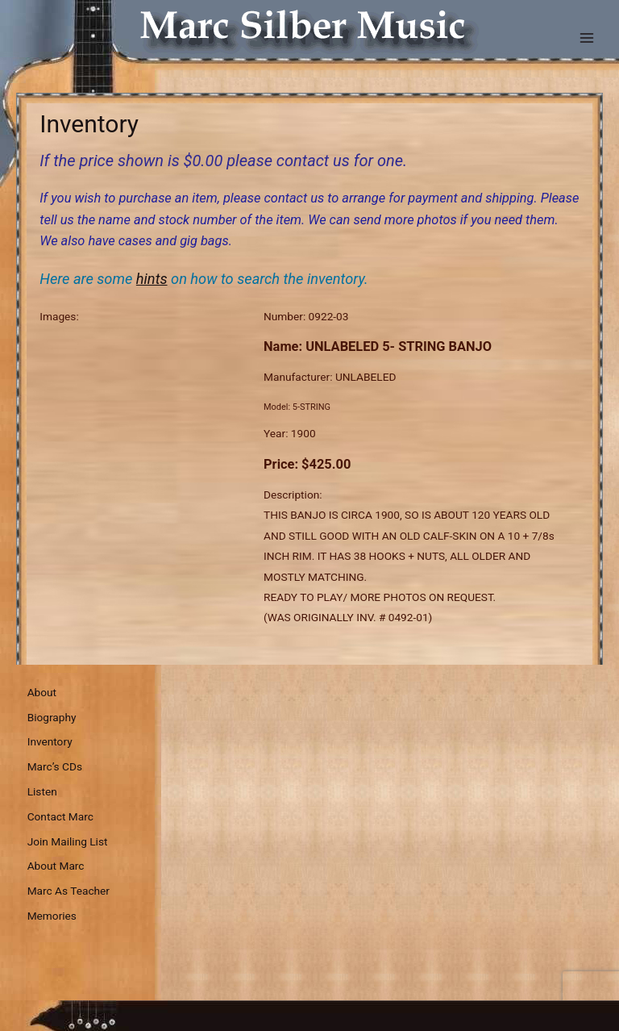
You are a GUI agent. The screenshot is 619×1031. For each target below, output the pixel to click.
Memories (52, 915)
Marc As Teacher (68, 890)
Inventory (50, 741)
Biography (52, 717)
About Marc (56, 865)
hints (152, 278)
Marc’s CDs (54, 766)
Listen (42, 791)
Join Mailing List (67, 841)
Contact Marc (60, 816)
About (41, 692)
